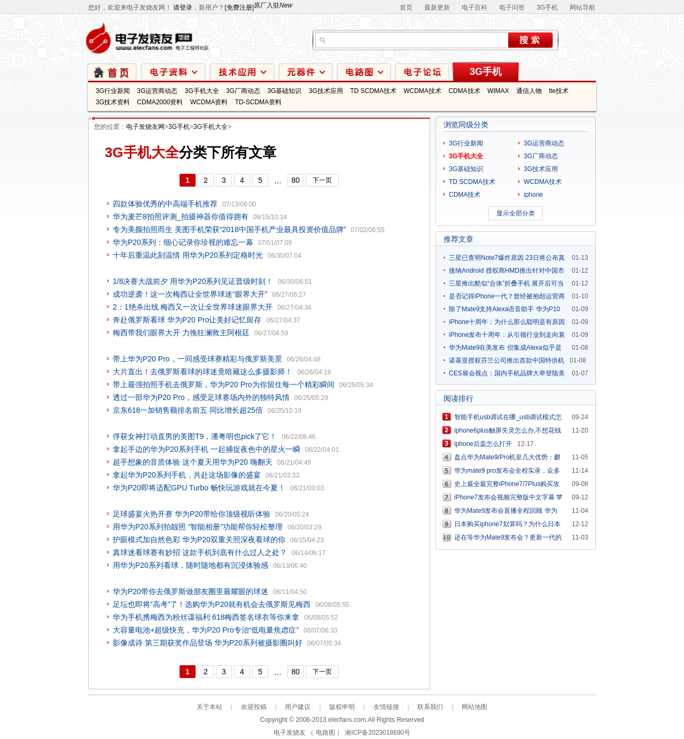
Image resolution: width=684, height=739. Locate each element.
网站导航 (582, 7)
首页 (406, 7)
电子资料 (173, 71)
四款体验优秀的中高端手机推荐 (165, 203)
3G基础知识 (284, 91)
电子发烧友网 (145, 126)
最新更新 (437, 7)
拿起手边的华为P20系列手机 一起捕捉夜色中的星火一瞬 (206, 449)
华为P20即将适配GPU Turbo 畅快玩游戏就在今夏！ (199, 487)
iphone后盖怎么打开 (483, 444)
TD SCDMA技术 (373, 91)
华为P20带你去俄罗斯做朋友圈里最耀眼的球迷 (190, 591)
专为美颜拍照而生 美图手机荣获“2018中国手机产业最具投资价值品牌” (229, 229)
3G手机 (547, 7)
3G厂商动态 (243, 91)
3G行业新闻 (113, 91)
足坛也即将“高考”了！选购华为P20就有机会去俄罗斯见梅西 (211, 604)
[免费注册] (239, 7)
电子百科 (474, 7)
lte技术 (559, 91)
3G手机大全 (202, 91)
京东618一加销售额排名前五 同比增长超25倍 (188, 410)
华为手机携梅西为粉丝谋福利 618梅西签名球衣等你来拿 (206, 617)
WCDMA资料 (209, 102)
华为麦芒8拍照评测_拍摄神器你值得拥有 (180, 216)
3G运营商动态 (157, 91)
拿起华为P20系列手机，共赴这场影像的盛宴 (187, 475)
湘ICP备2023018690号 (377, 732)
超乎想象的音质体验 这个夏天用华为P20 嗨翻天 (193, 462)
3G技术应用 (326, 91)
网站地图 (474, 707)
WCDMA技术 (422, 91)
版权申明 (342, 707)
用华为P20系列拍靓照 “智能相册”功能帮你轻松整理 (198, 526)
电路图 (364, 71)
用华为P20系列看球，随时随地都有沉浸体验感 (190, 565)
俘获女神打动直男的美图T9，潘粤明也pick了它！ (195, 436)
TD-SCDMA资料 (258, 102)
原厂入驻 (273, 5)
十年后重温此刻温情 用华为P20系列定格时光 (188, 255)
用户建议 (297, 707)
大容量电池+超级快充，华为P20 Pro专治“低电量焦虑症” (206, 630)
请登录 (182, 7)
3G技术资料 (113, 102)
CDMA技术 (464, 91)
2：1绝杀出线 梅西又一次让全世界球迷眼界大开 (193, 307)
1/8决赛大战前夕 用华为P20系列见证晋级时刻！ (193, 281)
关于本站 (209, 707)
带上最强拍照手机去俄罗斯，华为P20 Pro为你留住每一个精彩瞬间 (224, 384)
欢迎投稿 (254, 707)
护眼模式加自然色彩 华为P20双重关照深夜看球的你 (199, 539)
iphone (533, 194)
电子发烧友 (290, 732)
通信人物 (529, 91)
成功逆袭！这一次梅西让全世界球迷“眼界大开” (190, 294)
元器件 (305, 71)
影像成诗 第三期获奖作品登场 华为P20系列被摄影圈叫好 (207, 642)
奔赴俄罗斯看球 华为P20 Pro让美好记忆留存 (187, 319)
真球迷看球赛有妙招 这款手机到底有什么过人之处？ (200, 552)
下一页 (322, 180)
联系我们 (430, 707)
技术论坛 (422, 71)
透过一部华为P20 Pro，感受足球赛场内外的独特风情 (201, 397)
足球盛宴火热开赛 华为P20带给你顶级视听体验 (191, 514)
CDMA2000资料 (160, 102)
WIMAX (498, 91)
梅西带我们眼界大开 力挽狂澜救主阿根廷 (181, 332)
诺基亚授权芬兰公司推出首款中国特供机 (506, 360)
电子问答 (512, 7)
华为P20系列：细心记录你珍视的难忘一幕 (183, 242)
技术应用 (242, 71)
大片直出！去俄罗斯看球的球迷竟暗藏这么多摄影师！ (202, 371)
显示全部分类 (515, 213)
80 (295, 180)
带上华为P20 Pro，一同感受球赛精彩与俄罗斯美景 (197, 359)
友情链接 (386, 707)
